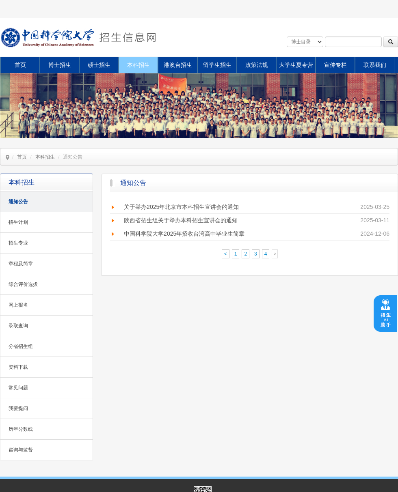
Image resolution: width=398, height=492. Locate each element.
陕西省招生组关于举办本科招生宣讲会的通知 (181, 220)
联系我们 (374, 65)
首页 (20, 65)
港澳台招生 (178, 65)
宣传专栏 (335, 65)
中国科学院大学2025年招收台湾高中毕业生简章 (184, 233)
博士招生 (59, 65)
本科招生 (138, 65)
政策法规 (256, 65)
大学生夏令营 (296, 65)
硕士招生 (99, 65)
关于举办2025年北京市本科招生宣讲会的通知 (181, 207)
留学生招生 (217, 65)
